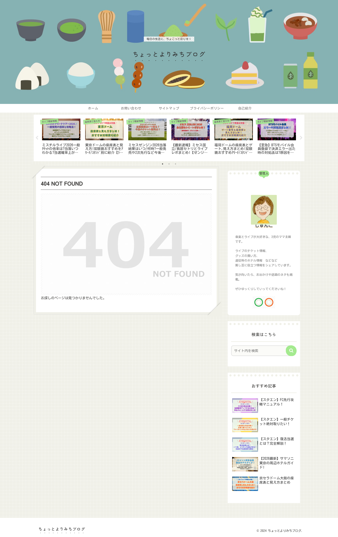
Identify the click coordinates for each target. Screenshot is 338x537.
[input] (261, 350)
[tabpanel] (61, 137)
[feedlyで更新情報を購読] (258, 302)
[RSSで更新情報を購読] (269, 302)
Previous (37, 138)
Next (301, 138)
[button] (291, 350)
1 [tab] (162, 164)
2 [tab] (169, 164)
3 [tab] (175, 164)
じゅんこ (264, 225)
